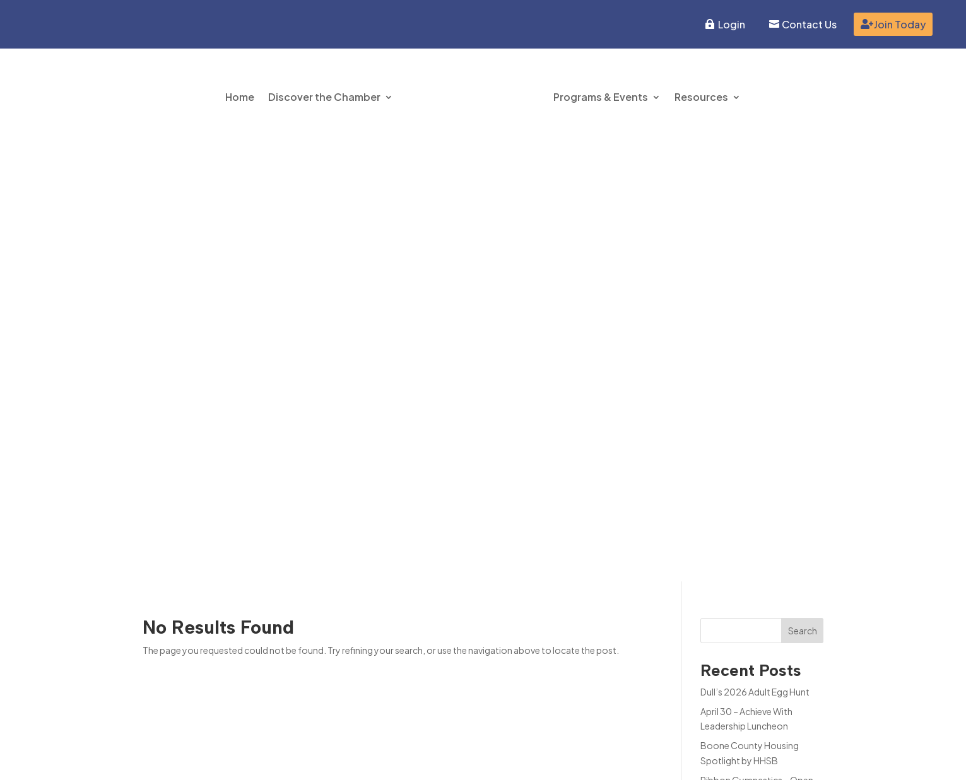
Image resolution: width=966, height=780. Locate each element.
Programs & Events (600, 96)
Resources (701, 96)
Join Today (900, 24)
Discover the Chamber (324, 96)
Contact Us (809, 24)
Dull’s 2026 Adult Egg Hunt (755, 256)
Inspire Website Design (695, 759)
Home (239, 96)
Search (802, 195)
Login (731, 24)
